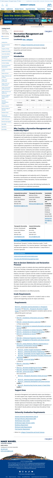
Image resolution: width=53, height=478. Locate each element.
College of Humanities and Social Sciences (6, 88)
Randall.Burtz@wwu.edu (21, 206)
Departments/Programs (7, 60)
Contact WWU (36, 1)
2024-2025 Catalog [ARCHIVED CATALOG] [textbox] (37, 26)
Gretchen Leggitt (28, 461)
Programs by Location (6, 51)
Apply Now (7, 22)
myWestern (29, 1)
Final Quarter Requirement (22, 429)
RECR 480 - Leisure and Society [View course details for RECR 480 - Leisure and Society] (25, 371)
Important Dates (30, 9)
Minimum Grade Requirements (23, 427)
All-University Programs (6, 121)
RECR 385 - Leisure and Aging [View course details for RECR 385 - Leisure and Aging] (26, 359)
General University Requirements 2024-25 (26, 416)
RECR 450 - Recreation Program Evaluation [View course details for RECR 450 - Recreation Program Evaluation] (28, 369)
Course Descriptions (6, 54)
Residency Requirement (21, 425)
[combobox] (42, 26)
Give (19, 1)
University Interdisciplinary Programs (5, 102)
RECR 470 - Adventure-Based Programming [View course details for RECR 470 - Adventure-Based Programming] (29, 379)
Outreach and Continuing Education (6, 116)
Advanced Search (5, 38)
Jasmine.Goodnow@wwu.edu (48, 220)
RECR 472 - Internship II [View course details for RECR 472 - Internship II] (23, 363)
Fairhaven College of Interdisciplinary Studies (6, 97)
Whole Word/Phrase (6, 36)
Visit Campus (4, 1)
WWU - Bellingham (28, 39)
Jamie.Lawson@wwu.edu (7, 451)
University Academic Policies (6, 45)
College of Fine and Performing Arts (5, 84)
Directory (47, 1)
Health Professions (5, 119)
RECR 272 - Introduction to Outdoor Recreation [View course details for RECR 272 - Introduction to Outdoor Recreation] (29, 330)
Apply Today (12, 1)
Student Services (5, 73)
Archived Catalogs (5, 63)
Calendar (42, 1)
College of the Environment (4, 80)
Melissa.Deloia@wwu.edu (36, 203)
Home (2, 9)
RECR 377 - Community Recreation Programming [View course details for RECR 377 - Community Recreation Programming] (31, 351)
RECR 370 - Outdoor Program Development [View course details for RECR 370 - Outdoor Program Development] (29, 349)
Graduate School (5, 112)
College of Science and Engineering (6, 92)
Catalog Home (4, 42)
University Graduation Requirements (6, 66)
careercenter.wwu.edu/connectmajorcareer (26, 256)
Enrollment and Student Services (6, 70)
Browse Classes (19, 9)
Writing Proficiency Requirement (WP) (25, 418)
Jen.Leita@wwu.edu (34, 236)
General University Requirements (5, 57)
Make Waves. (8, 441)
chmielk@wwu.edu (19, 236)
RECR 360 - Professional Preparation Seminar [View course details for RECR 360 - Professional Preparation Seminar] (29, 338)
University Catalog (27, 5)
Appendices (4, 126)
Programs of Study (5, 48)
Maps (51, 1)
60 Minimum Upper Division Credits (25, 423)
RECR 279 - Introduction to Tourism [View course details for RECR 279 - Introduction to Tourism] (26, 333)
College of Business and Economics (6, 76)
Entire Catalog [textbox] (4, 30)
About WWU (4, 124)
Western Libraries (5, 106)
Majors (49, 9)
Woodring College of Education (6, 109)
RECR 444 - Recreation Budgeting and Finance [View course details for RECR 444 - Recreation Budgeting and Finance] (29, 367)
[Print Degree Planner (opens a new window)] (45, 31)
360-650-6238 (4, 449)
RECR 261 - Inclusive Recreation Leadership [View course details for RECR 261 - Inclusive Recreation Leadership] (28, 322)
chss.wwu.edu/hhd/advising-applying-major (26, 259)
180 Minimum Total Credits (22, 420)
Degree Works (41, 9)
